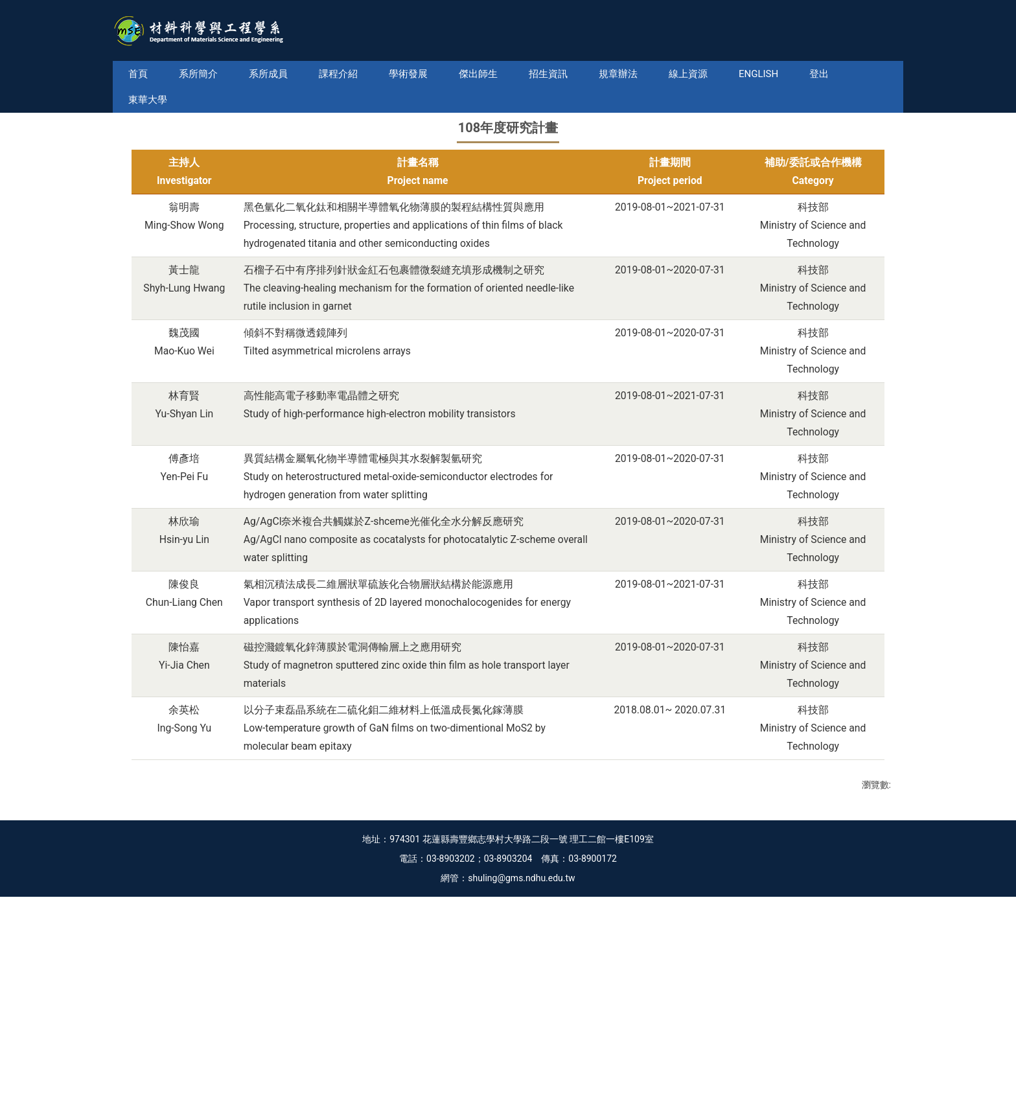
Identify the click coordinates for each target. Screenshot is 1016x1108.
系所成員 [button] (287, 74)
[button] (134, 205)
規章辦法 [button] (637, 74)
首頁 (157, 74)
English (778, 74)
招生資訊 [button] (567, 74)
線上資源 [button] (707, 74)
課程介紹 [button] (357, 74)
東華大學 (848, 74)
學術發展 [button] (427, 74)
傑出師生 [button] (497, 74)
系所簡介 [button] (217, 74)
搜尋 (892, 52)
